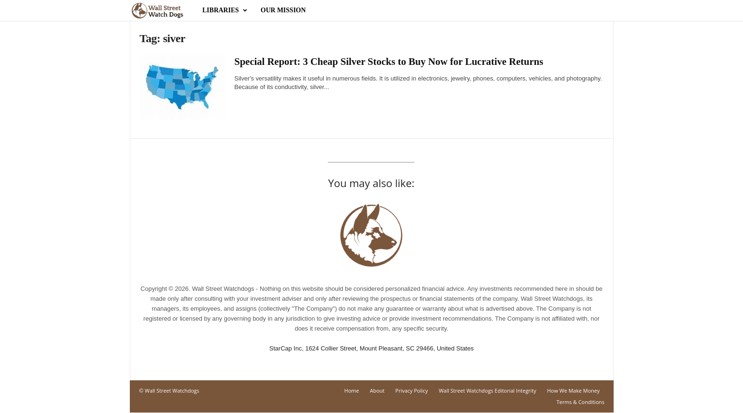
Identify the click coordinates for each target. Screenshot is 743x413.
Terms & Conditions (581, 401)
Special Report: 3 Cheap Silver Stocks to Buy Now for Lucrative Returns (390, 61)
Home (351, 390)
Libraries (224, 10)
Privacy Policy (411, 390)
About (377, 390)
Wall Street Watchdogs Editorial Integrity (487, 390)
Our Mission (283, 10)
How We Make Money (573, 390)
